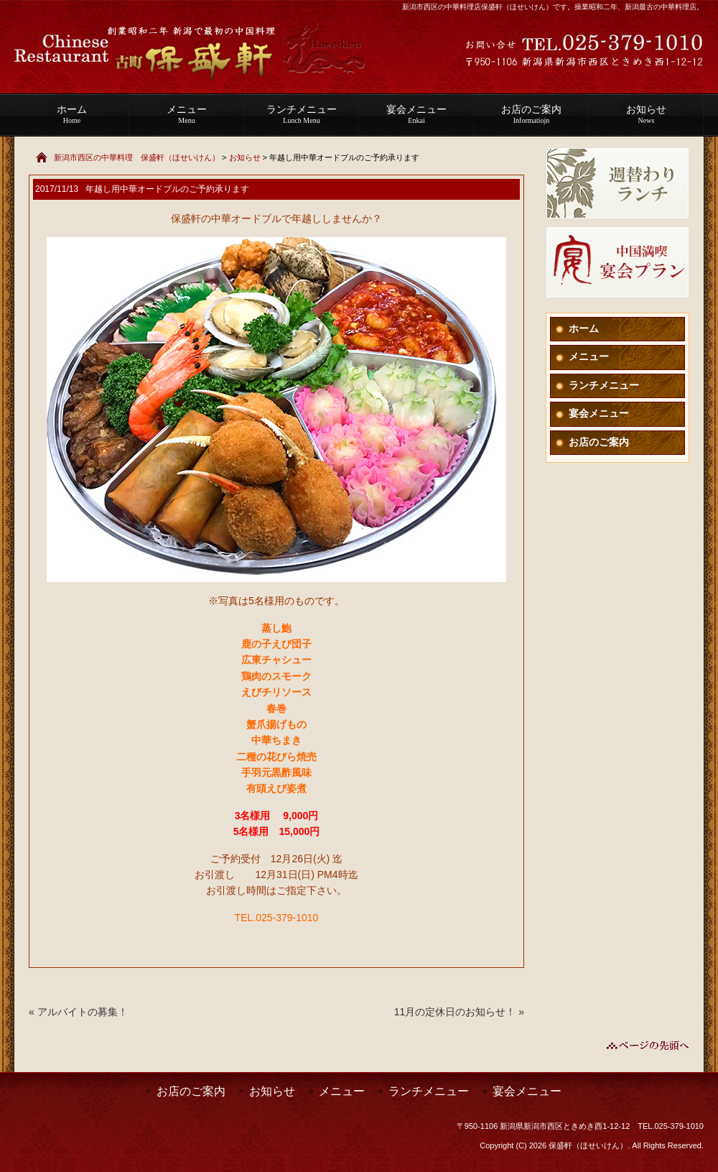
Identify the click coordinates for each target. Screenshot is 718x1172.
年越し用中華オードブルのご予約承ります (167, 189)
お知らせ (646, 114)
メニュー (187, 114)
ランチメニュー (301, 114)
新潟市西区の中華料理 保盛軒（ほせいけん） (137, 157)
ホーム (72, 114)
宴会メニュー (416, 114)
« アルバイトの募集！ (78, 1012)
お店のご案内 (531, 114)
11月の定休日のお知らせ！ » (459, 1012)
